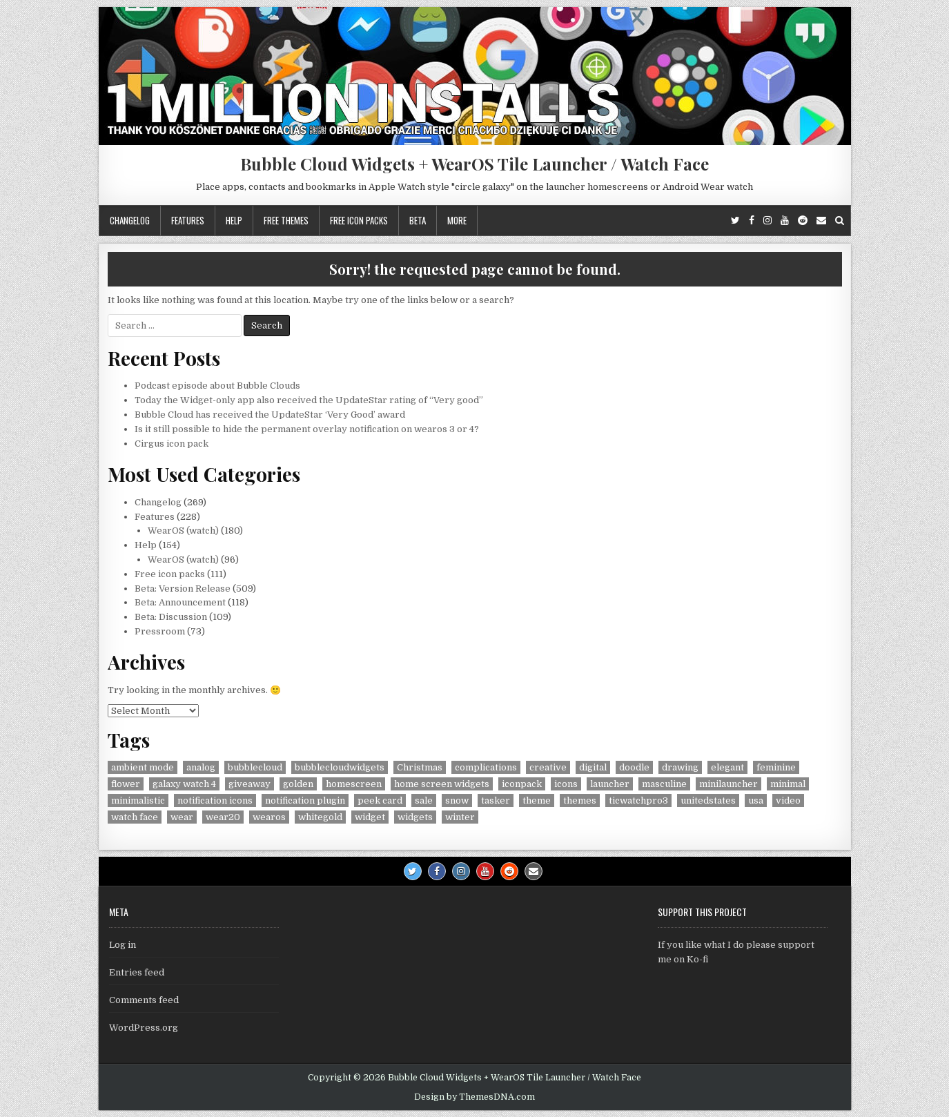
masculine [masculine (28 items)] (664, 784)
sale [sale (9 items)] (424, 800)
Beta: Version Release (183, 588)
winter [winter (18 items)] (460, 817)
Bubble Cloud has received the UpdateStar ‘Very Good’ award (270, 414)
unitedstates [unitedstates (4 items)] (708, 800)
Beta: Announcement (180, 602)
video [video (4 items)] (788, 800)
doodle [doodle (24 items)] (634, 767)
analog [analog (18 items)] (200, 767)
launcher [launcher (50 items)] (609, 784)
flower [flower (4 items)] (125, 784)
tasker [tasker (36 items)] (495, 800)
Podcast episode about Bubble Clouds (217, 385)
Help (234, 220)
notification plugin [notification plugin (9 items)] (305, 800)
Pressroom (160, 631)
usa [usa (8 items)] (755, 800)
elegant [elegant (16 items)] (727, 767)
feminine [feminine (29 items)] (776, 767)
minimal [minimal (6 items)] (787, 784)
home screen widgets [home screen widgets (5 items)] (441, 784)
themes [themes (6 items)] (579, 800)
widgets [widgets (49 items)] (415, 817)
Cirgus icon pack (171, 443)
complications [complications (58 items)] (486, 767)
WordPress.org (143, 1027)
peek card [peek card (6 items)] (380, 800)
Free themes (286, 220)
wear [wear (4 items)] (181, 817)
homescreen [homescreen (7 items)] (354, 784)
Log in (122, 945)
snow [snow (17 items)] (457, 800)
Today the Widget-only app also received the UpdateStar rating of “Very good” (309, 400)
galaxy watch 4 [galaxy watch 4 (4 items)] (184, 784)
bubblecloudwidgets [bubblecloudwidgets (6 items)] (339, 767)
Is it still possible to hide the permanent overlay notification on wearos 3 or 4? (307, 429)
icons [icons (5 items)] (566, 784)
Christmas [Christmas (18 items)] (419, 767)
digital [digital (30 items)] (593, 767)
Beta (417, 220)
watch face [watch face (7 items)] (134, 817)
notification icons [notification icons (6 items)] (215, 800)
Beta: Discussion (171, 617)
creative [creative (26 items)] (548, 767)
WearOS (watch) (183, 530)
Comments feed (144, 1000)
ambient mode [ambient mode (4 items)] (142, 767)
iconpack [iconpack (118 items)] (522, 784)
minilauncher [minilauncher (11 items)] (728, 784)
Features (187, 220)
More (457, 220)
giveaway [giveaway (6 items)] (249, 784)
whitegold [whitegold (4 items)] (320, 817)
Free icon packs (359, 220)
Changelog (130, 220)
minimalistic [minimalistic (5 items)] (138, 800)
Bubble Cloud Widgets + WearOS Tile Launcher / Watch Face (474, 164)
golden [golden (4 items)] (298, 784)
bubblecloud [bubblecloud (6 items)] (255, 767)
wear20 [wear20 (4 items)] (223, 817)
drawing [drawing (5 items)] (680, 767)
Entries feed (136, 972)
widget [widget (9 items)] (370, 817)
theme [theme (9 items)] (536, 800)
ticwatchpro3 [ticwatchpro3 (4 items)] (638, 800)
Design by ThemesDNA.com (474, 1097)
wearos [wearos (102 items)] (269, 817)
